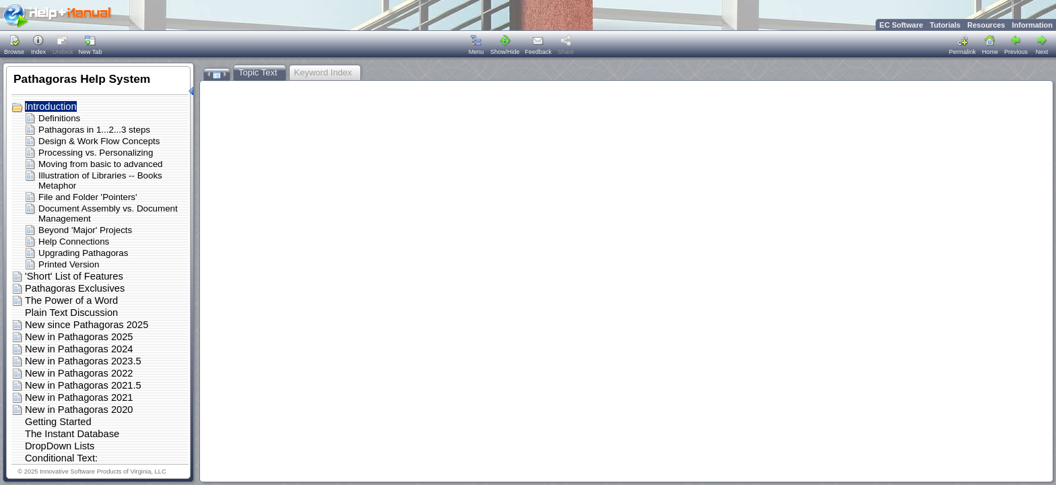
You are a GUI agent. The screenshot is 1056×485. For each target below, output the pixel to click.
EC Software (901, 25)
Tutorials (945, 25)
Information (1032, 25)
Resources (986, 25)
